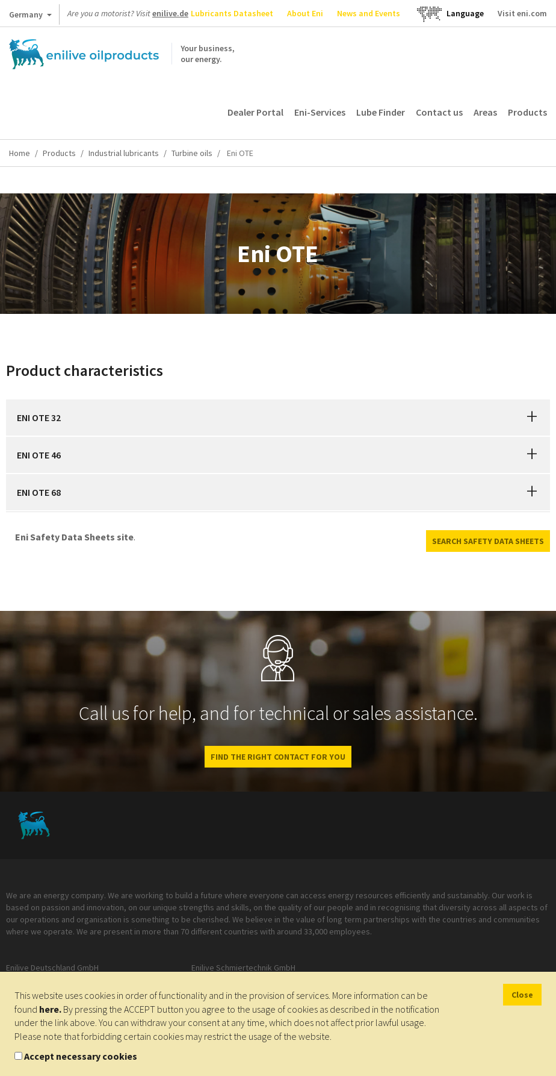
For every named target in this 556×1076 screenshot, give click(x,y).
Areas (485, 112)
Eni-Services (319, 112)
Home (19, 153)
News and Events (368, 13)
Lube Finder (380, 112)
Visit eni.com (522, 13)
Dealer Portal (255, 112)
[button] (532, 417)
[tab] (278, 417)
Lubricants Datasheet (232, 13)
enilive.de (170, 13)
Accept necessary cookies (80, 1056)
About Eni (305, 13)
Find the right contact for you (278, 756)
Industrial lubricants (123, 153)
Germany (30, 17)
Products (527, 112)
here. (50, 1009)
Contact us (439, 112)
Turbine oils (191, 153)
